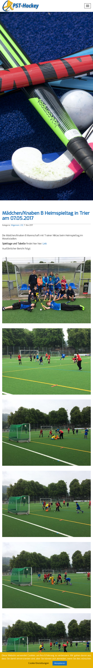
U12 (21, 225)
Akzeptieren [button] (59, 663)
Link (45, 243)
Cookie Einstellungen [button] (38, 663)
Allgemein (15, 225)
